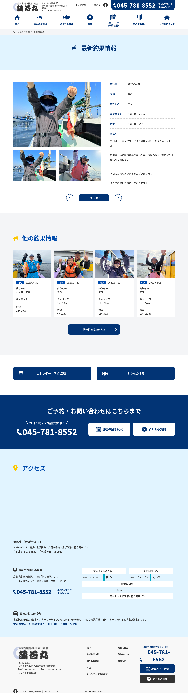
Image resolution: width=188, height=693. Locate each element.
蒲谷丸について (125, 656)
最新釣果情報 (25, 32)
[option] (57, 114)
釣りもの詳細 (93, 663)
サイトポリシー (51, 686)
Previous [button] (11, 114)
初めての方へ (124, 650)
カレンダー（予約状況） (98, 676)
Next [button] (103, 114)
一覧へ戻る (94, 198)
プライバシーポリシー (31, 686)
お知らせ (96, 5)
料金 (89, 670)
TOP (15, 32)
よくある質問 (82, 5)
